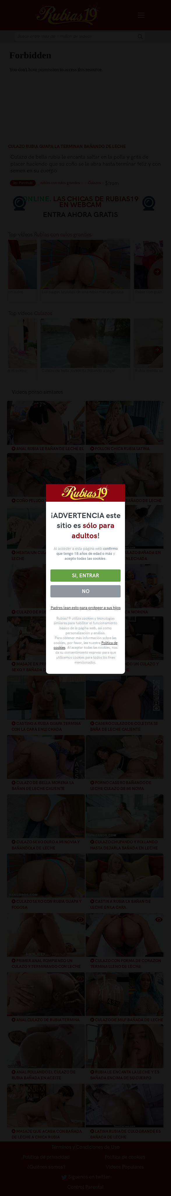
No (85, 591)
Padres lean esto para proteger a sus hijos (86, 608)
